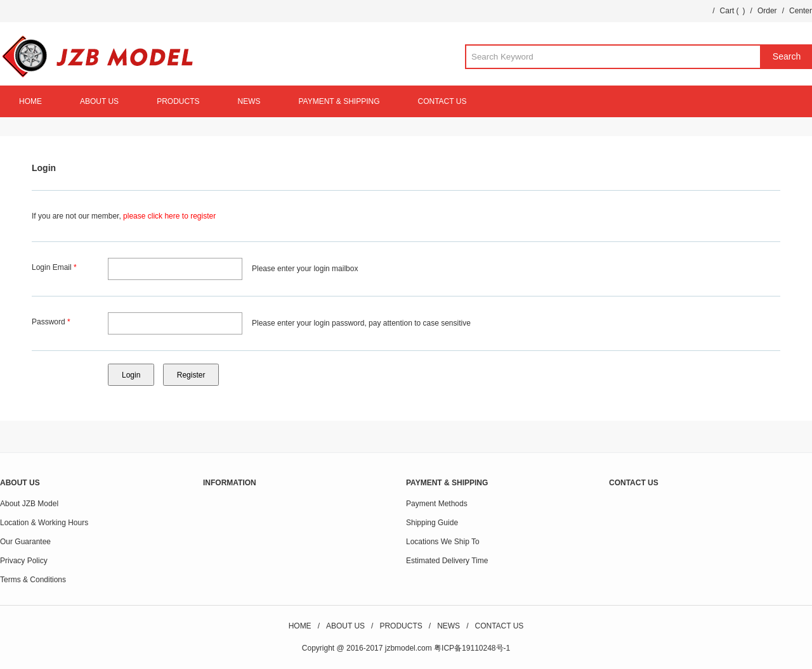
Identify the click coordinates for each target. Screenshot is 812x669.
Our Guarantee (25, 541)
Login (44, 168)
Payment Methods (437, 503)
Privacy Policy (24, 560)
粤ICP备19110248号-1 (472, 648)
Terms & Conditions (33, 579)
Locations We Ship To (443, 541)
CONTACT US (442, 101)
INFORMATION (229, 482)
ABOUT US (99, 101)
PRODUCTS (178, 101)
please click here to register (169, 216)
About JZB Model (29, 503)
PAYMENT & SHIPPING (338, 101)
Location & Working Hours (44, 522)
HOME (30, 101)
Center (800, 10)
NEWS (248, 101)
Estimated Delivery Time (447, 560)
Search (787, 56)
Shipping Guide (432, 522)
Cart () (732, 10)
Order (767, 10)
